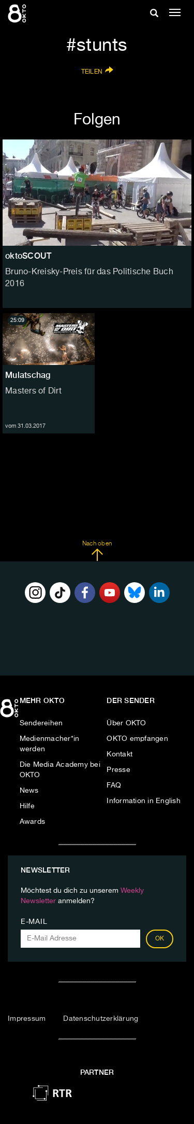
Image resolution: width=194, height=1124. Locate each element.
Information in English (144, 801)
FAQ (114, 785)
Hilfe (27, 806)
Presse (118, 770)
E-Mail (34, 921)
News (29, 790)
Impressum (27, 1018)
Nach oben (97, 551)
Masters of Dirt (33, 391)
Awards (33, 821)
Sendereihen (41, 723)
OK (160, 939)
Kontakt (119, 754)
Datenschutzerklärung (100, 1018)
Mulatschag (28, 375)
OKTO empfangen (137, 738)
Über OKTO (126, 723)
